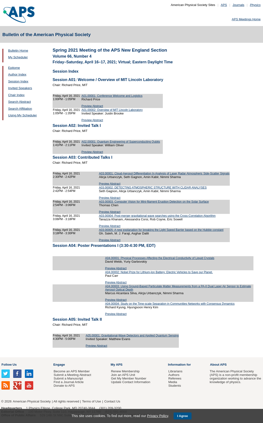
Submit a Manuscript (68, 378)
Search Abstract (19, 101)
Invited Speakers (20, 88)
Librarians (175, 371)
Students (174, 385)
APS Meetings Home (246, 19)
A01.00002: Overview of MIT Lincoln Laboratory (112, 110)
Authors (173, 375)
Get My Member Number (128, 378)
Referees (174, 378)
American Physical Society (32, 401)
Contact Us (112, 401)
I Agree (182, 416)
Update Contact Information (130, 382)
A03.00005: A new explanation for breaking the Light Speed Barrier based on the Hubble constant (161, 230)
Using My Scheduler (22, 115)
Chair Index (16, 95)
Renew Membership (125, 371)
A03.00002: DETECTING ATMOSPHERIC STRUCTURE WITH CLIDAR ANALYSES (153, 187)
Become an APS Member (72, 371)
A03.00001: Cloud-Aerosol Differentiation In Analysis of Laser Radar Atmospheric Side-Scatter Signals (164, 173)
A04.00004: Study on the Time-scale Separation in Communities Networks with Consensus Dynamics (170, 303)
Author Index (17, 74)
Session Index (18, 81)
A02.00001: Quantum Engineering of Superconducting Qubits (121, 141)
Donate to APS (64, 385)
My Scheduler (18, 57)
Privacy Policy (157, 416)
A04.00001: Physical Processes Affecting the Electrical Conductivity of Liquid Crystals (159, 258)
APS (224, 5)
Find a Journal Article (68, 382)
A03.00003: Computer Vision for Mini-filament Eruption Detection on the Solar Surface (154, 201)
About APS (218, 364)
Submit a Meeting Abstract (72, 375)
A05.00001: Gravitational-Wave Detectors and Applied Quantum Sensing (132, 335)
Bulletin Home (18, 50)
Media (172, 382)
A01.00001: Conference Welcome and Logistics (112, 96)
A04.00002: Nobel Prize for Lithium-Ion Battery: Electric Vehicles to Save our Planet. (159, 272)
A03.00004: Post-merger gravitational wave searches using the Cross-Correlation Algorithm (157, 215)
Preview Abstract (92, 106)
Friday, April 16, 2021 (66, 96)
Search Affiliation (20, 108)
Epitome (14, 68)
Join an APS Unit (123, 375)
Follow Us (8, 364)
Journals (238, 5)
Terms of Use (91, 401)
